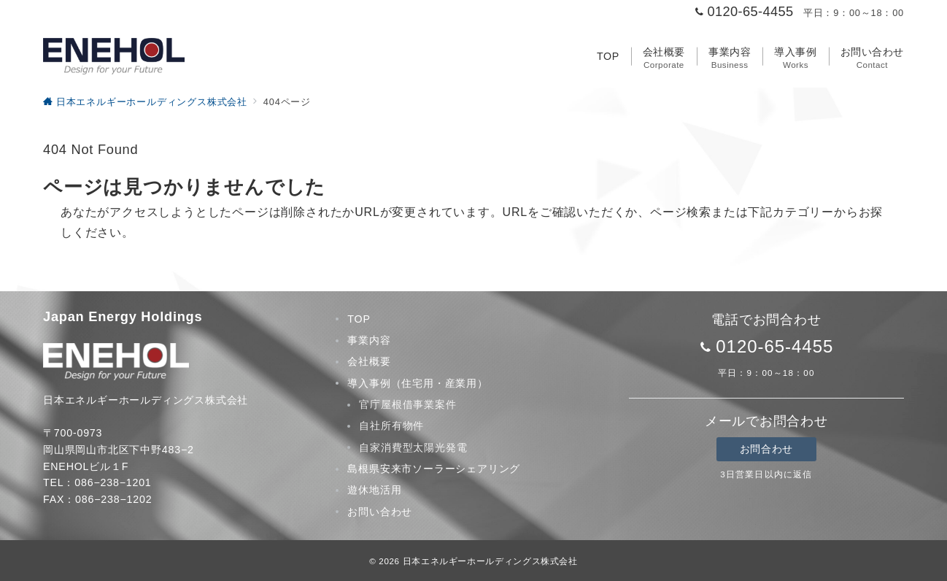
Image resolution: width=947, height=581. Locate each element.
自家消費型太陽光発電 (413, 447)
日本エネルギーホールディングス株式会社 (490, 561)
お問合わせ (766, 449)
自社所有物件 (391, 425)
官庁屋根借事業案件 (407, 404)
